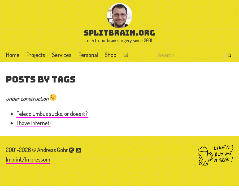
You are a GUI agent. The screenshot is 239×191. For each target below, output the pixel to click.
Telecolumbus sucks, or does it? (52, 113)
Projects (35, 54)
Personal (88, 54)
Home (12, 54)
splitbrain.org (119, 33)
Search (229, 55)
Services (61, 54)
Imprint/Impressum (28, 159)
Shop (110, 54)
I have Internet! (33, 123)
